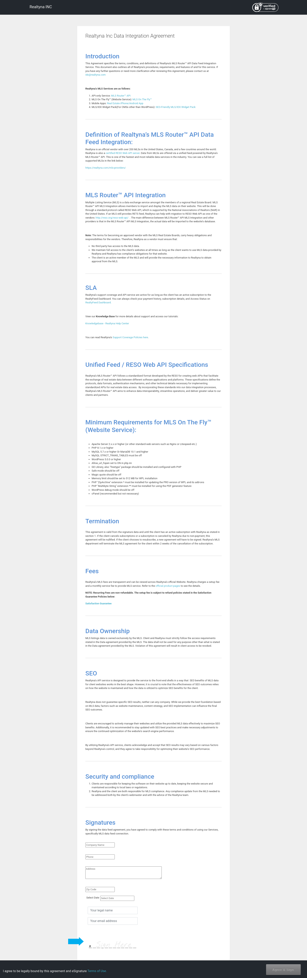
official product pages (168, 585)
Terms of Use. (97, 971)
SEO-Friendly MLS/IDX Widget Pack (175, 107)
